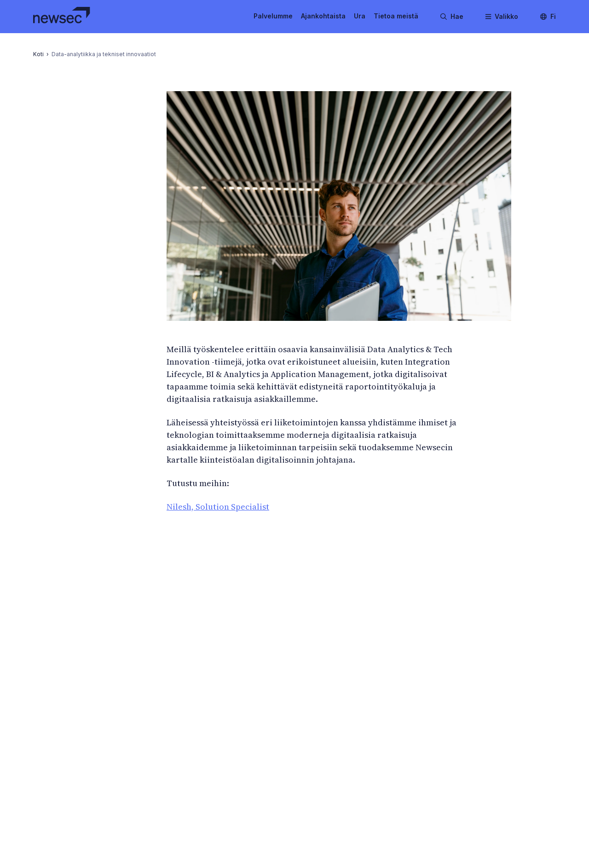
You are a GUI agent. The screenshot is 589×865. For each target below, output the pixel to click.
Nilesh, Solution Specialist (218, 506)
